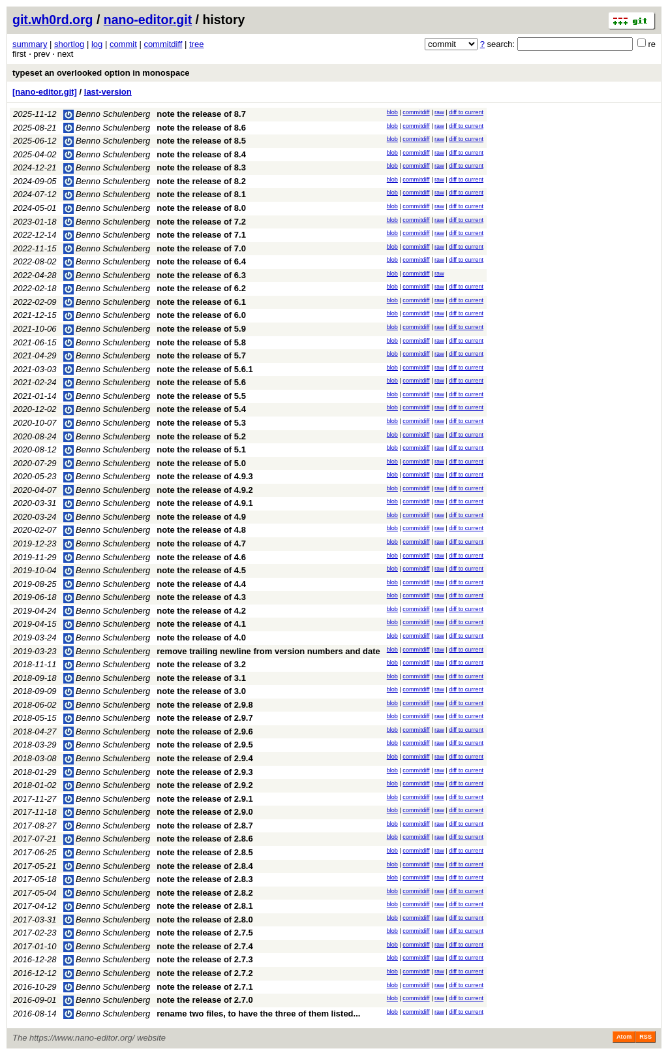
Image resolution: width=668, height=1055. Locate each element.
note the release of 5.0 (201, 463)
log (96, 44)
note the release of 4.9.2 (204, 490)
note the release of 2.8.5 (204, 852)
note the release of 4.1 (201, 624)
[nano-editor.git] (44, 92)
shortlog (69, 44)
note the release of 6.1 (201, 302)
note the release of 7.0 (201, 248)
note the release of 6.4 (201, 261)
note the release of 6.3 (201, 275)
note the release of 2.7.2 (204, 973)
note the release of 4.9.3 (204, 476)
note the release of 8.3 (201, 167)
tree (196, 44)
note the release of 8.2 (201, 181)
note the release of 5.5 (201, 396)
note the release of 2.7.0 (204, 1000)
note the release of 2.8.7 (204, 825)
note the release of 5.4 (201, 409)
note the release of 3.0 (201, 691)
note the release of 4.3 (201, 597)
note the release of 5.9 (201, 329)
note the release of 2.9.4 (204, 758)
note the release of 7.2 (201, 222)
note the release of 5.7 (201, 355)
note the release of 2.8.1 (204, 906)
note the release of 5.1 (201, 449)
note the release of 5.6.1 (204, 369)
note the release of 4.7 (201, 543)
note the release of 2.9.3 (204, 772)
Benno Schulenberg (107, 114)
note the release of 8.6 (201, 128)
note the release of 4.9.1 (204, 503)
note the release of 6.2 (201, 288)
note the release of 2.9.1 (204, 799)
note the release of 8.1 (201, 194)
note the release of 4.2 (201, 611)
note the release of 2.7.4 (204, 946)
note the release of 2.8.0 (204, 919)
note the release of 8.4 (201, 154)
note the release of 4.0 (201, 637)
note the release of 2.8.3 (204, 879)
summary (29, 44)
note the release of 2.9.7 (204, 718)
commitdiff (163, 44)
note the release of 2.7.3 (204, 959)
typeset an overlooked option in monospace (101, 73)
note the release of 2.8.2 (204, 893)
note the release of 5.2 (201, 436)
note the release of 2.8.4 (204, 866)
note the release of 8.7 (201, 114)
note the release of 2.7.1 (204, 987)
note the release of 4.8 (201, 530)
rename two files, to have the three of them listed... (258, 1013)
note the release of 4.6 (201, 557)
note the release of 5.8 (201, 342)
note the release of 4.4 (201, 584)
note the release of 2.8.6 (204, 838)
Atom (623, 1036)
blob (392, 112)
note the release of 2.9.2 (204, 785)
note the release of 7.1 (201, 235)
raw (439, 112)
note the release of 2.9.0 (204, 812)
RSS (645, 1036)
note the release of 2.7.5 (204, 932)
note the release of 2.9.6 (204, 731)
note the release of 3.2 (201, 664)
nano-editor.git (148, 19)
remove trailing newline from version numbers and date (268, 651)
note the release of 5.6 (201, 382)
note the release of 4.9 (201, 517)
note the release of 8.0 (201, 208)
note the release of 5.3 (201, 423)
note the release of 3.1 (201, 678)
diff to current (466, 112)
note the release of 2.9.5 (204, 744)
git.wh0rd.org (52, 19)
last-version (108, 92)
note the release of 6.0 (201, 315)
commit (123, 44)
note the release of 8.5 (201, 141)
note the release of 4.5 (201, 570)
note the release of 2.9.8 (204, 705)
